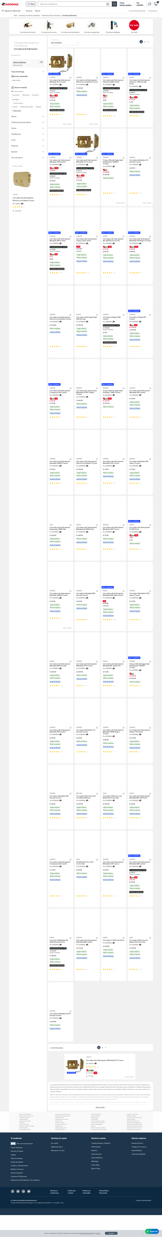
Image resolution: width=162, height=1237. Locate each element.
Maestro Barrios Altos (26, 107)
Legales (13, 1177)
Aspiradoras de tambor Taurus (134, 1146)
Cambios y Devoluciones (19, 1187)
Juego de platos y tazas (61, 1149)
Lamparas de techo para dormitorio (135, 1149)
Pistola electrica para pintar (26, 1137)
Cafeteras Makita (23, 1141)
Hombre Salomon (95, 1137)
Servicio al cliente (17, 1173)
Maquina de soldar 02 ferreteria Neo (135, 1148)
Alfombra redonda (131, 1137)
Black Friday (95, 1190)
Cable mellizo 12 (59, 1139)
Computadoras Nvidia (24, 1143)
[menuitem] (151, 11)
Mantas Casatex (23, 1149)
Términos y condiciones (54, 1214)
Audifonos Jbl (58, 1143)
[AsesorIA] (152, 1231)
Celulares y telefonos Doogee (26, 1148)
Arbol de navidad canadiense (98, 1149)
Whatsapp (94, 1183)
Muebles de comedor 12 (133, 1143)
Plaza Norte (25, 95)
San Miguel (15, 99)
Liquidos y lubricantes (132, 1136)
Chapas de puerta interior (61, 1141)
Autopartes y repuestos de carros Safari (63, 1136)
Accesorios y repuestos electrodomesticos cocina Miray (135, 1139)
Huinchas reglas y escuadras (98, 1143)
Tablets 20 (22, 1144)
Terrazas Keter (94, 1141)
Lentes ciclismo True (96, 1136)
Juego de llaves (59, 1148)
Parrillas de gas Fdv (60, 1151)
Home (15, 15)
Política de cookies (71, 1214)
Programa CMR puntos (19, 1198)
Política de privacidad (86, 1214)
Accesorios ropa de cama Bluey (98, 1151)
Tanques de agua (131, 1141)
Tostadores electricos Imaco (134, 1151)
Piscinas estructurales (24, 1151)
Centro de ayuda (16, 1169)
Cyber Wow (95, 1187)
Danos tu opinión (17, 1195)
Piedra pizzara (94, 1139)
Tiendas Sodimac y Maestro (100, 1165)
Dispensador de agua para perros (63, 1137)
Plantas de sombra (59, 1144)
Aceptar (111, 1233)
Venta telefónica (97, 1179)
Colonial (14, 107)
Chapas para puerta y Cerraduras (51, 15)
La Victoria (35, 95)
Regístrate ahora (57, 1169)
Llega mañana (16, 80)
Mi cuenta (54, 1165)
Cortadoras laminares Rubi (97, 1144)
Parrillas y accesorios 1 (61, 1146)
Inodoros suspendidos (96, 1146)
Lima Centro (15, 95)
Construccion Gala (24, 1146)
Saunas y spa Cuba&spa (25, 1136)
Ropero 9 (93, 1148)
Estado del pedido (17, 1184)
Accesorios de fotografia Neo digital (135, 1144)
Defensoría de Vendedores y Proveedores (25, 1202)
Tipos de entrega (16, 1180)
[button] (77, 4)
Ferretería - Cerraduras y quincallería (29, 15)
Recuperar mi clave (57, 1172)
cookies (98, 1233)
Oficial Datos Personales (104, 1214)
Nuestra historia (137, 1165)
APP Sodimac (96, 1169)
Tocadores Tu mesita (24, 1139)
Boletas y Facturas (17, 1191)
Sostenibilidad (137, 1172)
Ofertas (37, 11)
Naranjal (38, 107)
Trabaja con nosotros (139, 1169)
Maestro (94, 1172)
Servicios (29, 11)
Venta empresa (96, 1176)
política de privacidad (86, 1233)
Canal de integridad (138, 1176)
